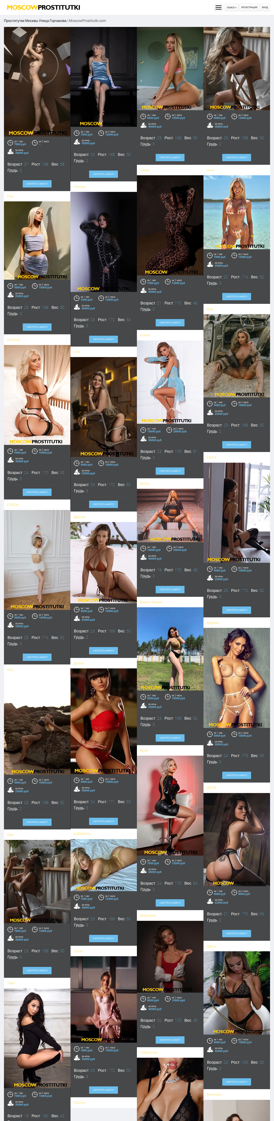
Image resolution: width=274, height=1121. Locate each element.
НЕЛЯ (198, 781)
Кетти (79, 435)
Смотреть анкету (170, 157)
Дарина (209, 452)
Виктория (201, 1081)
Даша (198, 935)
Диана (92, 653)
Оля (80, 1096)
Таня (31, 968)
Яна (23, 661)
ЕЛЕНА (143, 451)
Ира (30, 823)
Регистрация (249, 7)
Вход (265, 7)
